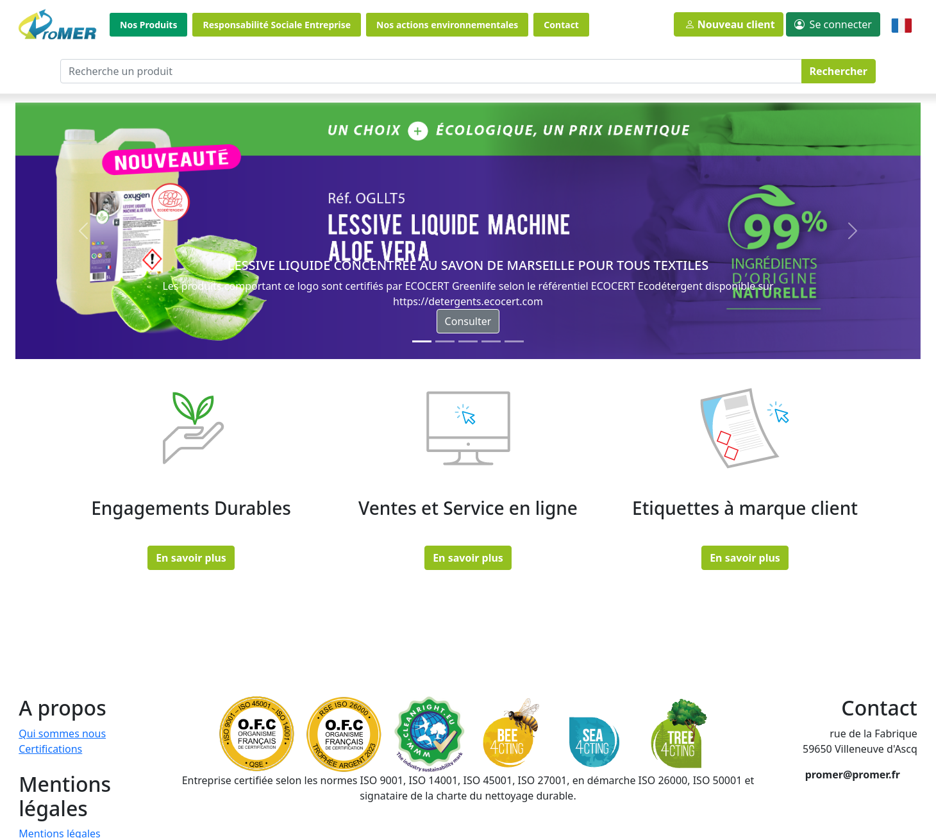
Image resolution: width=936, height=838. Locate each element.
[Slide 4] (514, 341)
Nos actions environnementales (447, 25)
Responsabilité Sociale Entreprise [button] (277, 25)
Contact (561, 25)
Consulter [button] (468, 321)
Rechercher (838, 71)
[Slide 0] (421, 341)
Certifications (50, 749)
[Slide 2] (468, 341)
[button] (833, 24)
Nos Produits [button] (148, 25)
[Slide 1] (445, 341)
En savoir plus (191, 558)
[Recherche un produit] (431, 71)
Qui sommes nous (62, 733)
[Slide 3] (491, 341)
